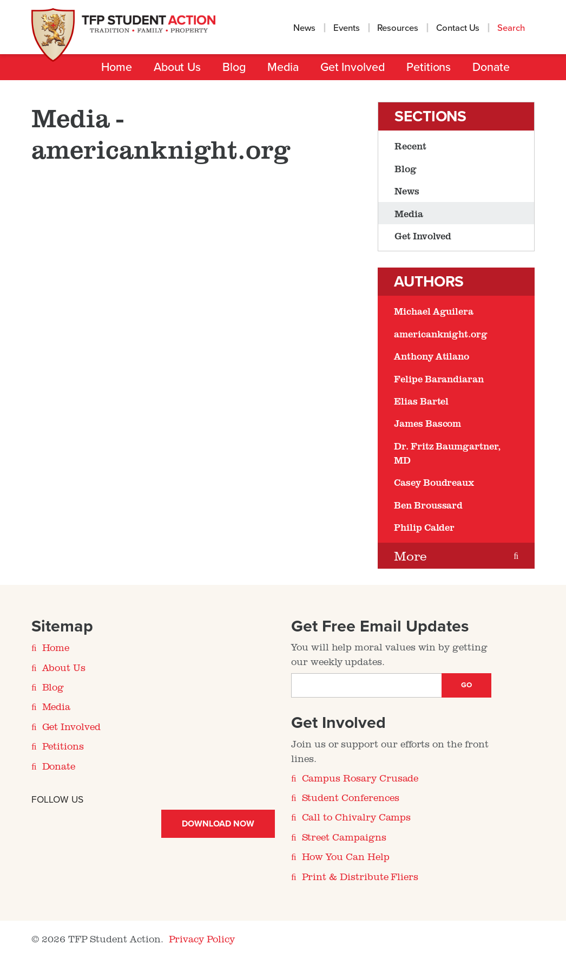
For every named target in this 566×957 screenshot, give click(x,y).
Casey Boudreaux (434, 482)
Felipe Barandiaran (439, 378)
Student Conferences (350, 797)
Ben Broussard (428, 504)
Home (116, 67)
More (410, 555)
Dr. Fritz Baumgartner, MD (447, 452)
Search (512, 28)
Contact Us (458, 28)
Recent (410, 145)
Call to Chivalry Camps (356, 816)
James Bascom (427, 422)
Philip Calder (424, 526)
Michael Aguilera (433, 310)
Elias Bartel (421, 400)
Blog (234, 67)
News (304, 28)
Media (283, 67)
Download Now (218, 823)
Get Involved (352, 67)
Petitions (428, 67)
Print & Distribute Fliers (360, 876)
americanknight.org (441, 333)
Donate (491, 67)
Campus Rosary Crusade (360, 777)
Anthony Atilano (431, 355)
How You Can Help (346, 856)
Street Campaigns (344, 836)
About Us (177, 67)
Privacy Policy (202, 938)
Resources (397, 28)
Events (346, 28)
